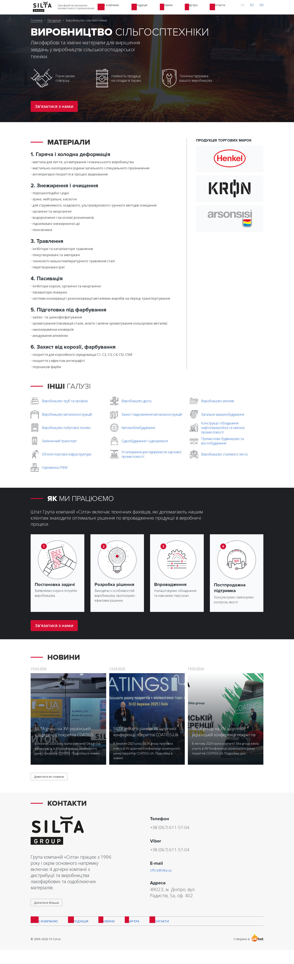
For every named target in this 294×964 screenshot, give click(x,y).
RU (258, 7)
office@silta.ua (164, 879)
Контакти (154, 934)
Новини (104, 934)
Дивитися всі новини (51, 784)
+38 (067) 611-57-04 (179, 835)
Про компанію (44, 934)
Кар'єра (128, 934)
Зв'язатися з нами (54, 106)
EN (264, 7)
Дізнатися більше (48, 912)
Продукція (54, 20)
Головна (36, 20)
